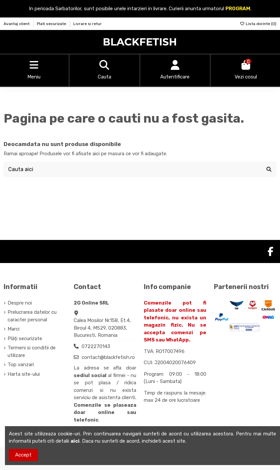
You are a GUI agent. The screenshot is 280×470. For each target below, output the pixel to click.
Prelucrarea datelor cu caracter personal (32, 316)
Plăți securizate (25, 338)
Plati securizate (52, 23)
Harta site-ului (24, 374)
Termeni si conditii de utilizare (32, 351)
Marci (13, 329)
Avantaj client (17, 23)
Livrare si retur (87, 23)
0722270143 (96, 346)
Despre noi (20, 303)
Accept (23, 455)
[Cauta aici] (269, 169)
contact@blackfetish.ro (108, 357)
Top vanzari (21, 364)
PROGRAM (237, 9)
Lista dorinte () (258, 23)
